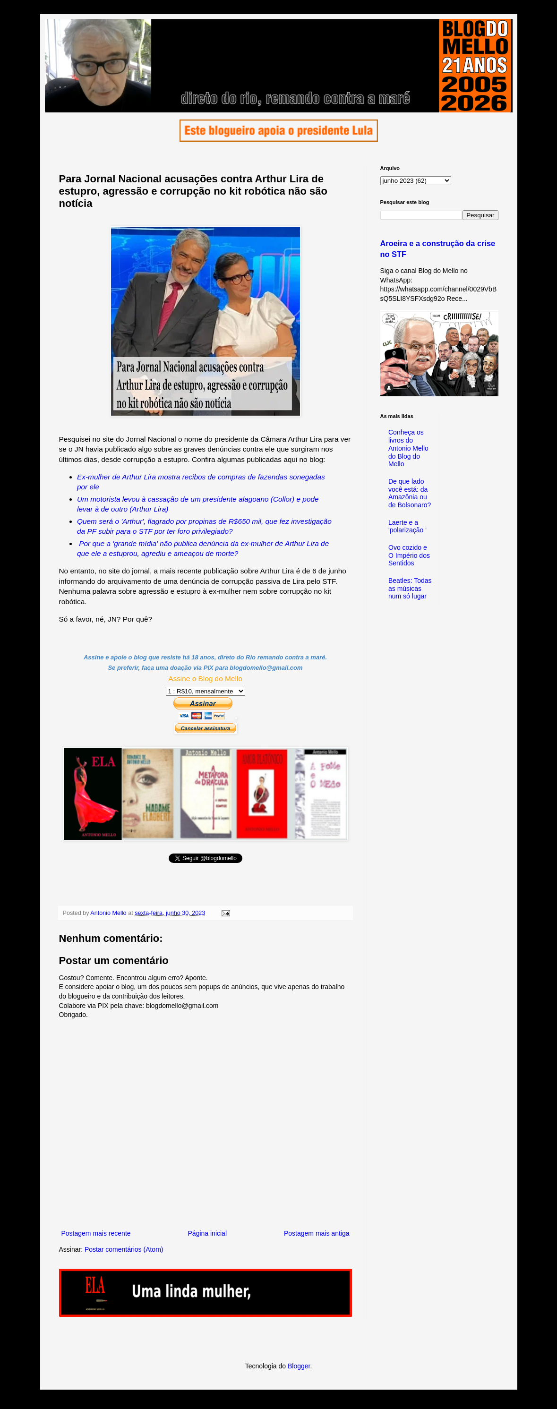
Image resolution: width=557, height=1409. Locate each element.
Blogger (299, 1366)
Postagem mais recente (96, 1233)
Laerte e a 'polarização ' (407, 526)
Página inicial (207, 1233)
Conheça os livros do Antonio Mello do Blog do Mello (408, 448)
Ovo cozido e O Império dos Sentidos (409, 555)
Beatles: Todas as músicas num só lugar (410, 588)
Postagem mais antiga (317, 1233)
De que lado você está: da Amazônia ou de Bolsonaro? (409, 493)
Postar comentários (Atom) (124, 1249)
